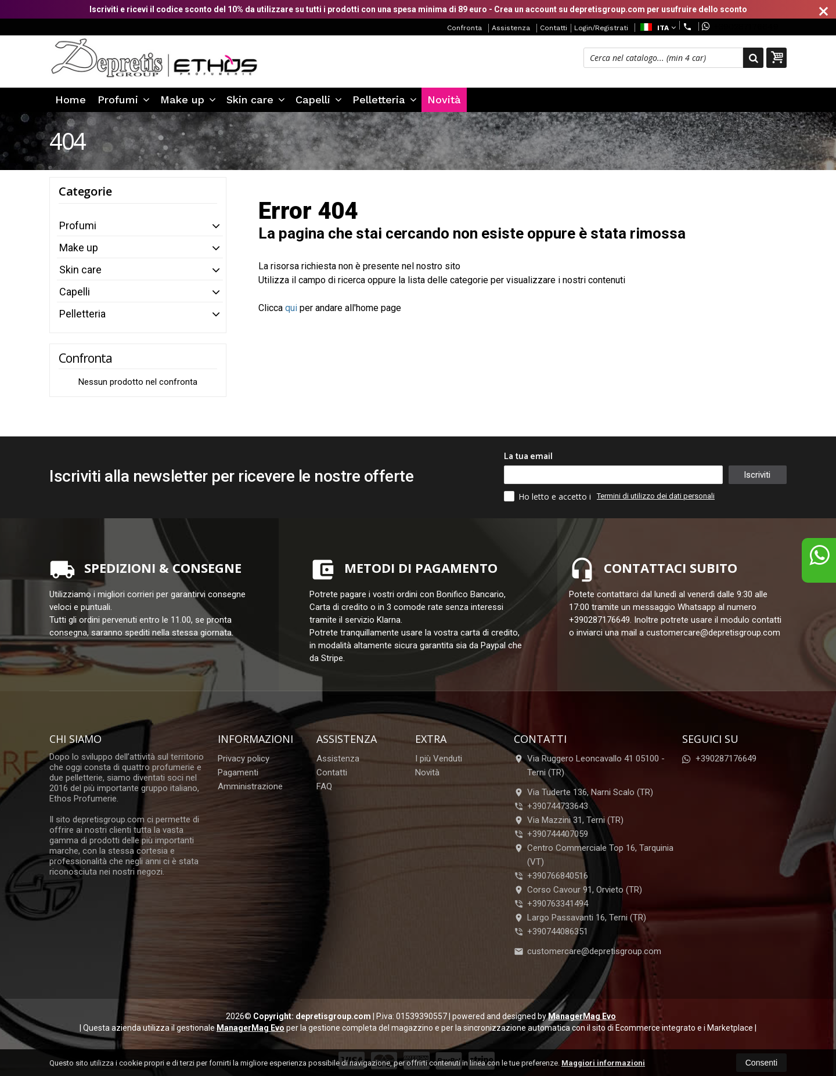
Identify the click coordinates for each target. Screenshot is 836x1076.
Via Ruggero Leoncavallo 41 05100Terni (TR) (589, 765)
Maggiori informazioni (603, 1063)
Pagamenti (238, 772)
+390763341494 (557, 903)
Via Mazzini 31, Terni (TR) (569, 820)
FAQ (324, 786)
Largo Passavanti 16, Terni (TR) (580, 917)
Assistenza (511, 28)
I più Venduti (438, 758)
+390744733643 (557, 806)
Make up (188, 99)
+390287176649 (740, 26)
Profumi (124, 99)
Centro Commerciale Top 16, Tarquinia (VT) (593, 855)
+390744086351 (557, 931)
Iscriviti (757, 475)
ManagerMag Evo (582, 1016)
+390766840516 (557, 876)
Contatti (553, 28)
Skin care (255, 99)
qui (291, 307)
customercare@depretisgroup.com (587, 951)
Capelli (319, 99)
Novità (444, 99)
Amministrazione (250, 786)
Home (70, 99)
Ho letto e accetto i (548, 496)
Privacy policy (243, 758)
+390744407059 (557, 834)
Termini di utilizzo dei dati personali (656, 496)
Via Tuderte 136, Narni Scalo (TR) (583, 792)
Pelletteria (384, 99)
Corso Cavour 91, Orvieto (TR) (578, 889)
